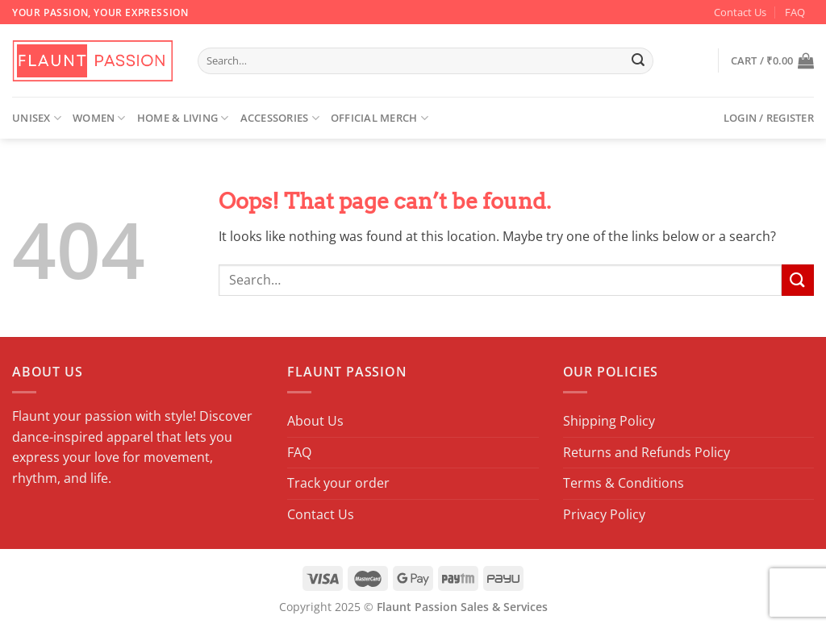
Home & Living (183, 118)
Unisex (36, 118)
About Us (315, 421)
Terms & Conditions (623, 483)
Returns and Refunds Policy (646, 452)
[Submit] (639, 61)
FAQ (795, 12)
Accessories (279, 118)
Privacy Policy (604, 514)
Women (99, 118)
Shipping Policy (609, 421)
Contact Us (740, 12)
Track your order (338, 483)
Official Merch (379, 118)
